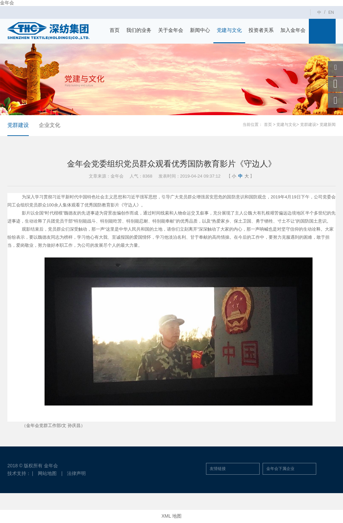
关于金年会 (170, 30)
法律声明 (76, 473)
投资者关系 (261, 30)
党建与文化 (229, 30)
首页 (115, 30)
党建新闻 (328, 124)
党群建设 (18, 125)
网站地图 (47, 473)
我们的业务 (138, 30)
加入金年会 (292, 30)
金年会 (7, 2)
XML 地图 (171, 516)
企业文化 (49, 125)
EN (331, 12)
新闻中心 (200, 30)
